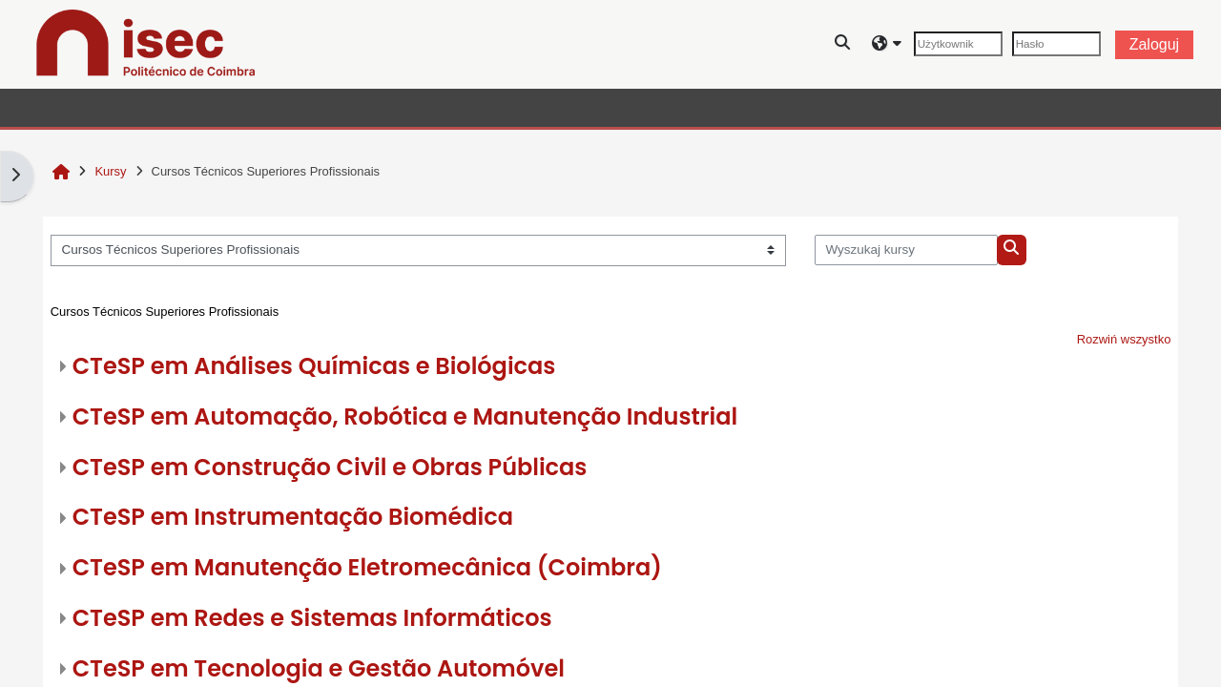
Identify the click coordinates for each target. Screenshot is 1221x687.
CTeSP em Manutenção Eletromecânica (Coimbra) (367, 567)
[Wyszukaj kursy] (907, 250)
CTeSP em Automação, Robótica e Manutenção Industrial (405, 416)
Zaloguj (1154, 44)
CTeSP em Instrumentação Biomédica (292, 516)
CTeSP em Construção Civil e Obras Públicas (330, 467)
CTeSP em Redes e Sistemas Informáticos (312, 618)
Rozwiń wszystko (1124, 339)
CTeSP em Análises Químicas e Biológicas (314, 366)
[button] (843, 44)
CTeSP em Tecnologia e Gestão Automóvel (318, 668)
